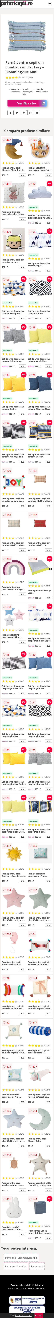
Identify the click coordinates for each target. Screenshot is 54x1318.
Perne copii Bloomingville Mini (21, 1257)
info (22, 175)
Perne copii (37, 1266)
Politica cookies (36, 1288)
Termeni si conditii (20, 1285)
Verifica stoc (32, 103)
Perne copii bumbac (15, 1266)
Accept (38, 1315)
